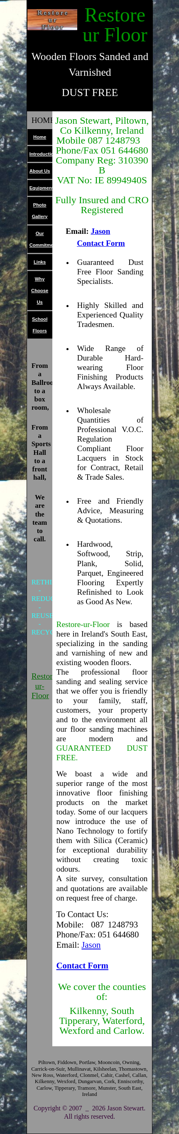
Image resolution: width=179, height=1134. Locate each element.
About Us (39, 170)
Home (39, 137)
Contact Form (101, 243)
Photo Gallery (40, 210)
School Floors (39, 325)
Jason (100, 231)
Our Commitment (39, 239)
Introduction (39, 153)
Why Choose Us (39, 290)
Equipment (39, 187)
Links (40, 261)
